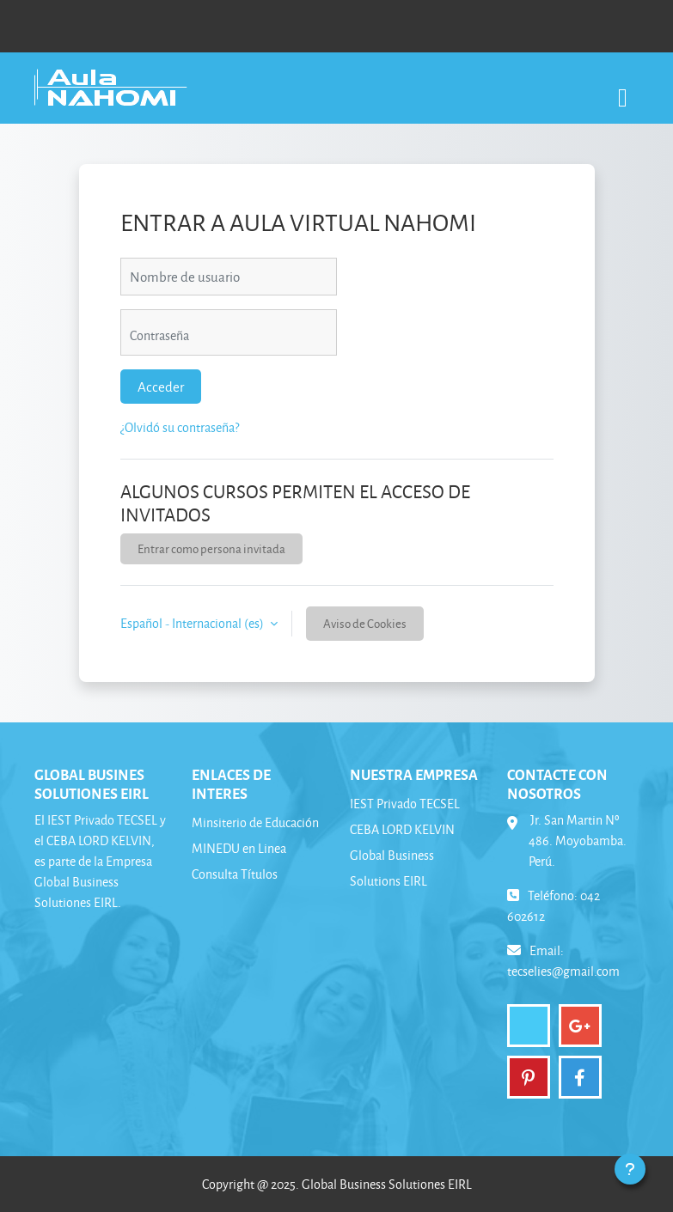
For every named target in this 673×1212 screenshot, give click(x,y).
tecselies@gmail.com (563, 971)
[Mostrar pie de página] (630, 1169)
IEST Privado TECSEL (405, 804)
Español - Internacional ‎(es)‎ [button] (193, 623)
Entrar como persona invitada (211, 548)
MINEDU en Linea (239, 848)
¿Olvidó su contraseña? (179, 427)
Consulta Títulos (235, 874)
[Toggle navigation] (623, 89)
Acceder (161, 386)
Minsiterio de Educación (255, 822)
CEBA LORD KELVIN (402, 829)
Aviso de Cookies (365, 623)
